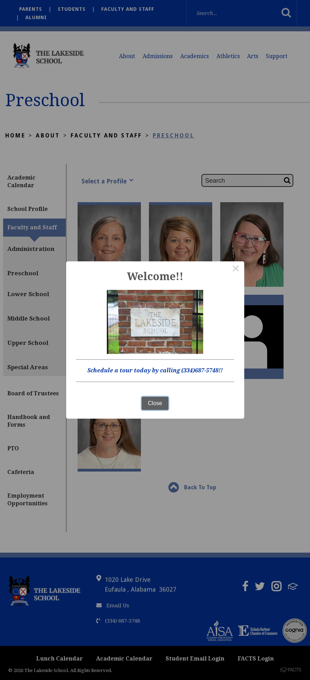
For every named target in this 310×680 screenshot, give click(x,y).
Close (155, 403)
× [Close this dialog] (236, 269)
